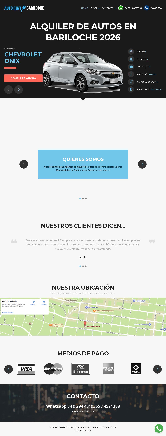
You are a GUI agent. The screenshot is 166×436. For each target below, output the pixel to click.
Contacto (108, 8)
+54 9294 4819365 (133, 8)
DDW (89, 430)
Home (84, 8)
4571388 (112, 406)
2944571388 (156, 8)
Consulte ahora (23, 78)
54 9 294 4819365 (83, 406)
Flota (93, 8)
